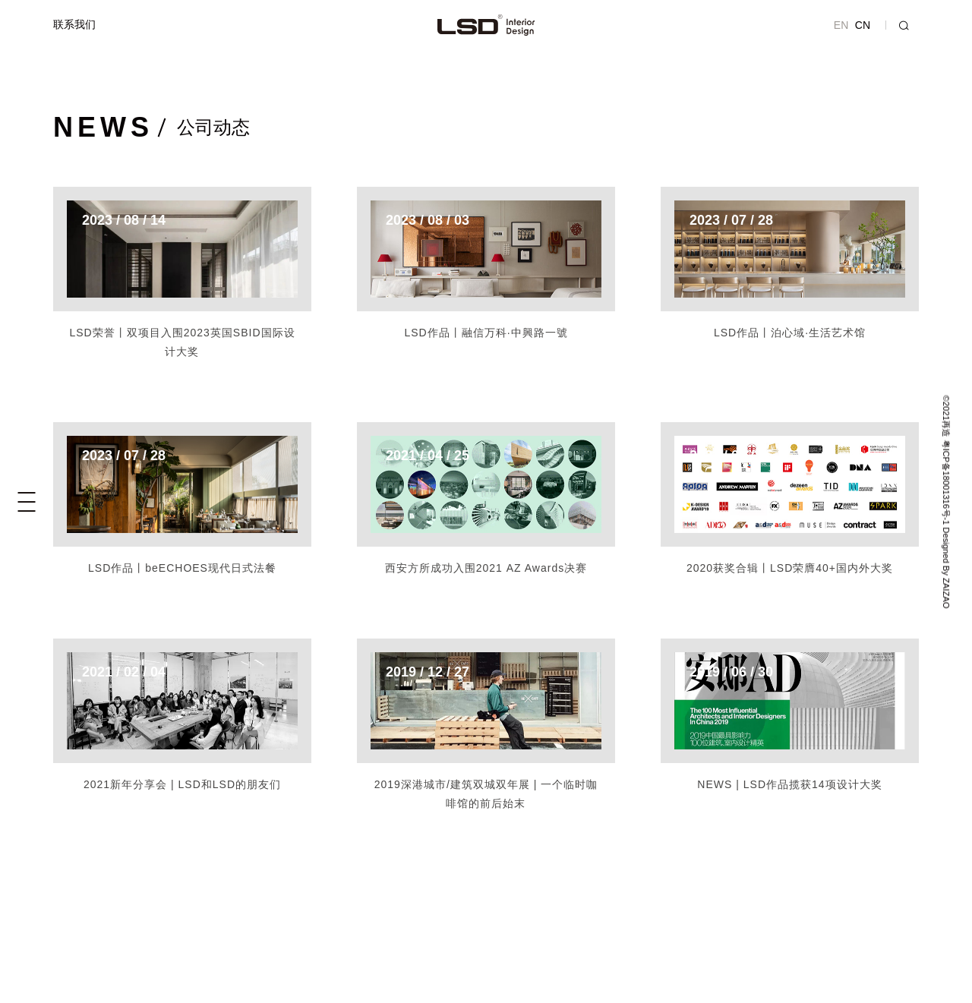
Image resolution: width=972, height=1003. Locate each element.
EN (841, 25)
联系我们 (74, 24)
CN (862, 25)
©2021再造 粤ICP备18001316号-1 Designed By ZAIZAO (946, 501)
